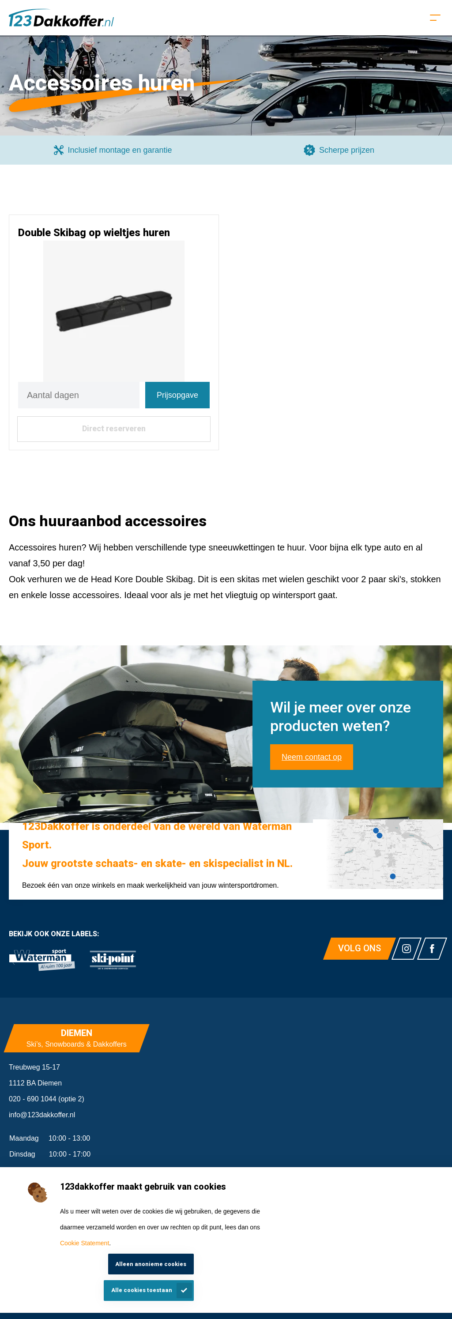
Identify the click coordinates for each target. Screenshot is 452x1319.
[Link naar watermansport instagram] (407, 949)
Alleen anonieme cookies (150, 1264)
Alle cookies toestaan (141, 1290)
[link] (42, 960)
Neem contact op (312, 757)
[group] (113, 150)
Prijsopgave (177, 395)
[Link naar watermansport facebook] (432, 949)
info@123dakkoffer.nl (42, 1115)
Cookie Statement (84, 1243)
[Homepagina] (61, 17)
